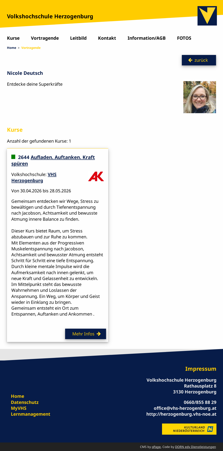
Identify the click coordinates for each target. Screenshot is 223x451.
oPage (156, 447)
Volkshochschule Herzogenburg (50, 16)
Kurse (13, 38)
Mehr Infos (83, 334)
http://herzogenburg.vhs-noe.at (181, 414)
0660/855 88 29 (200, 402)
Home (11, 48)
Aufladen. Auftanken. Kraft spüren (53, 160)
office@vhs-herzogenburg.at (185, 408)
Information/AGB (147, 38)
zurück (201, 60)
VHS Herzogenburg (33, 177)
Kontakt (107, 38)
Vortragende (45, 38)
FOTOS (184, 38)
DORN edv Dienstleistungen (195, 447)
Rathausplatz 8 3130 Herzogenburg (194, 389)
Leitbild (78, 38)
